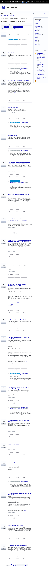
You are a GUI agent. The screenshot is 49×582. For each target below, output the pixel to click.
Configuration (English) (41, 57)
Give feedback (40, 53)
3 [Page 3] (15, 565)
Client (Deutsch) (40, 54)
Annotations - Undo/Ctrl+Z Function (17, 545)
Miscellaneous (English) (41, 66)
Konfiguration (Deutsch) (41, 64)
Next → (26, 565)
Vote (4, 36)
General (25, 39)
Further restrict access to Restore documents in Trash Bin (17, 285)
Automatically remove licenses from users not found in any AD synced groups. (19, 219)
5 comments (9, 94)
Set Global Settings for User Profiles (17, 319)
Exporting (36, 29)
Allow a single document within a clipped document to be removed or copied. (19, 163)
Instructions (39, 75)
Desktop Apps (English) (41, 62)
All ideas (36, 22)
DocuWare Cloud (38, 27)
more (15, 92)
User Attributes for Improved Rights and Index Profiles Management (18, 338)
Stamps (36, 41)
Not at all (11, 45)
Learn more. (24, 2)
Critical (25, 45)
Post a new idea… (38, 20)
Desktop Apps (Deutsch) (41, 59)
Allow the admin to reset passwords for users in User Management (18, 388)
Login (36, 37)
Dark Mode (11, 52)
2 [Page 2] (13, 565)
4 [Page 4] (17, 565)
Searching (36, 38)
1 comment (9, 112)
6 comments (21, 39)
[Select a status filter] (7, 28)
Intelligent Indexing (38, 34)
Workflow (36, 45)
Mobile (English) (40, 70)
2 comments (9, 227)
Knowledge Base (40, 74)
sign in (44, 13)
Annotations (37, 24)
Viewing (36, 44)
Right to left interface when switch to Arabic (20, 33)
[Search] (45, 50)
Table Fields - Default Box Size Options (18, 194)
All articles (38, 78)
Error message (12, 462)
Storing (36, 43)
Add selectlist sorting (13, 444)
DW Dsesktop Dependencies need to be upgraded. (18, 421)
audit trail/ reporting (13, 264)
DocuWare (39, 81)
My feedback (16, 28)
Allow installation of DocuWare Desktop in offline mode (19, 494)
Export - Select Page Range (15, 525)
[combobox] (39, 50)
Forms (36, 30)
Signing (36, 40)
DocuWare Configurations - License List (18, 80)
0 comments (9, 140)
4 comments (9, 251)
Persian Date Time (13, 107)
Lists (35, 36)
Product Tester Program (41, 77)
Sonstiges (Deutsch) (40, 71)
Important (18, 45)
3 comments (9, 58)
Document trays (37, 26)
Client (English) (40, 56)
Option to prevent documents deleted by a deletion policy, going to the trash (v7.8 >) (19, 241)
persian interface (12, 135)
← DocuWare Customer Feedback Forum (8, 15)
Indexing (36, 33)
